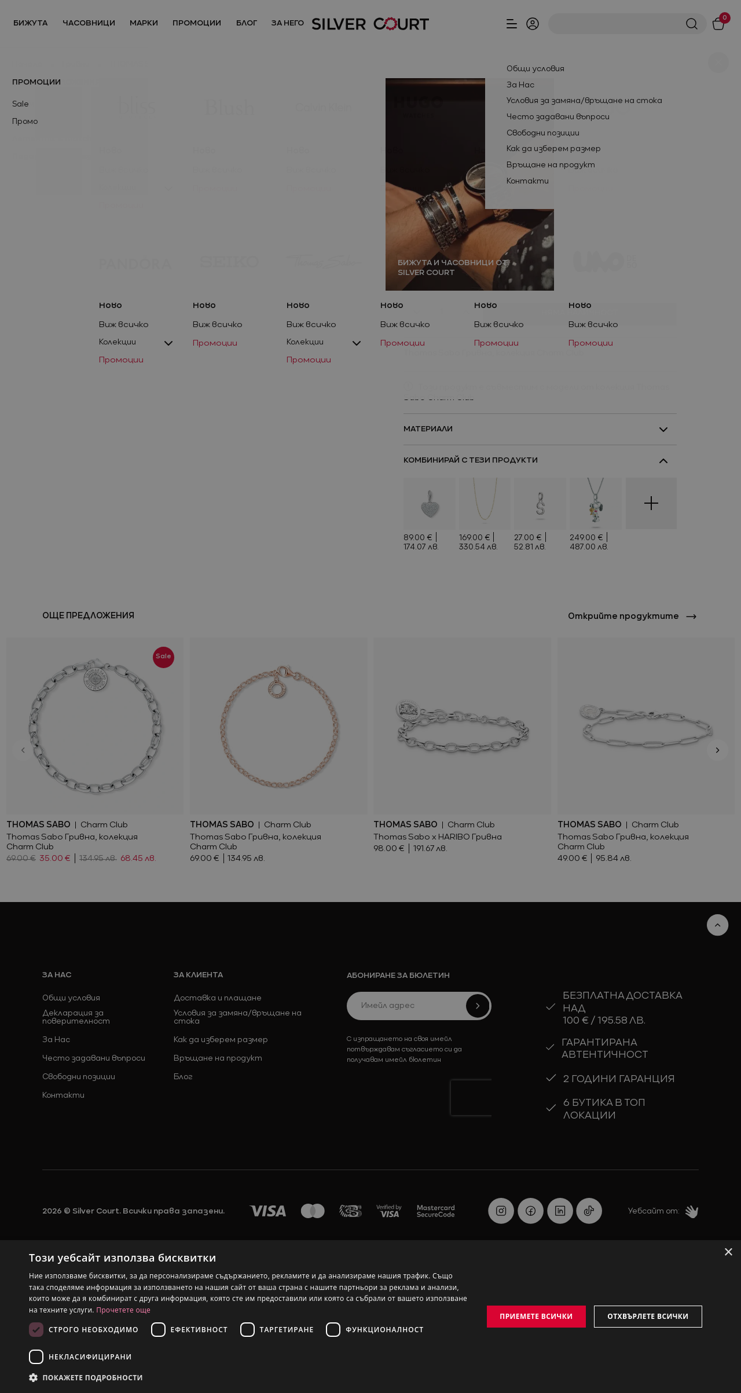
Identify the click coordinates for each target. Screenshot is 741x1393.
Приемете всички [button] (536, 1316)
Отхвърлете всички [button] (647, 1316)
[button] (87, 1377)
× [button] (728, 1252)
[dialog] (370, 1316)
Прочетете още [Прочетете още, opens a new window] (123, 1310)
